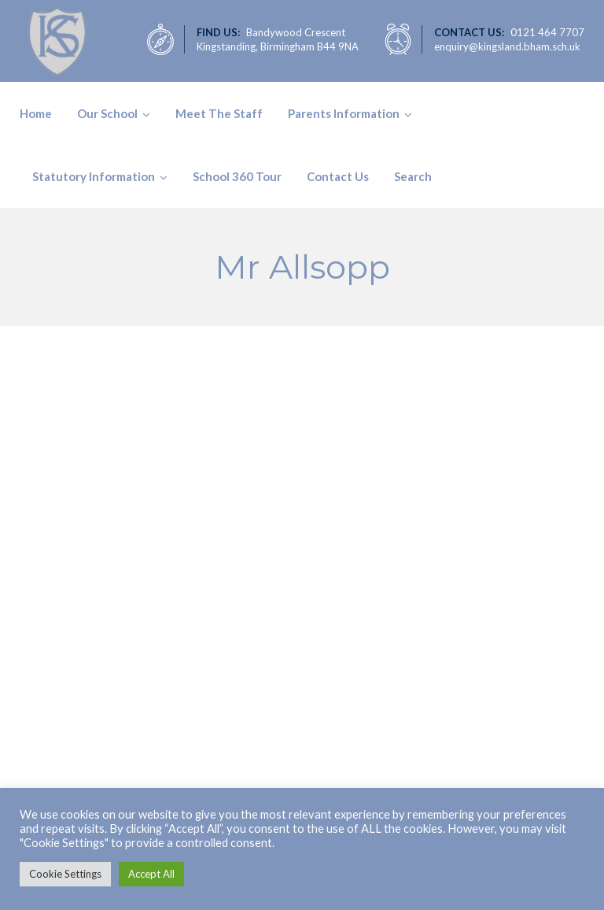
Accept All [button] (151, 873)
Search (413, 176)
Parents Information (344, 113)
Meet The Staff (219, 113)
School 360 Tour (237, 176)
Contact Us (338, 176)
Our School (107, 113)
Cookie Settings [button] (65, 873)
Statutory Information (93, 176)
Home (36, 113)
